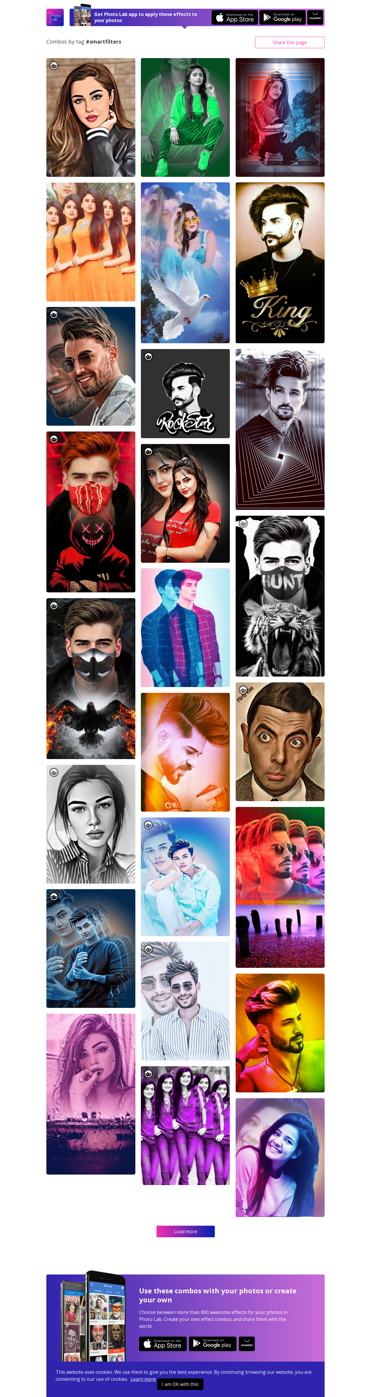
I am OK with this (180, 1384)
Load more (185, 1231)
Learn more (143, 1379)
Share (290, 42)
